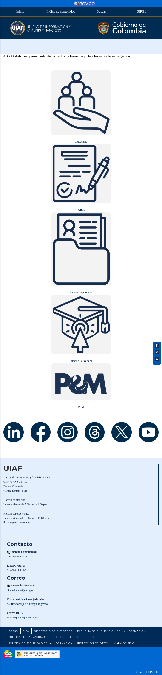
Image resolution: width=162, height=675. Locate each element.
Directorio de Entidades (53, 631)
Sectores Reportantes (81, 292)
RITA (26, 631)
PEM (81, 407)
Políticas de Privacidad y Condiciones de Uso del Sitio (51, 637)
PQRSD (81, 209)
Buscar (101, 11)
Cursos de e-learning (81, 360)
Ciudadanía (81, 141)
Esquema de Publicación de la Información (111, 631)
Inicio (20, 11)
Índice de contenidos (60, 11)
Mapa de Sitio (124, 643)
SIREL (142, 11)
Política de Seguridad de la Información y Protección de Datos (58, 643)
